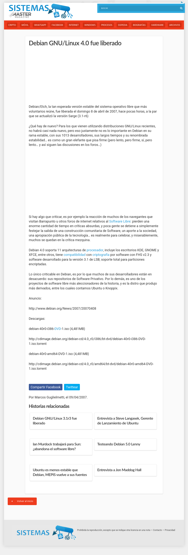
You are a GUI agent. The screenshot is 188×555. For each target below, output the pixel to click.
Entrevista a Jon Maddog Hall (119, 470)
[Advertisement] (56, 75)
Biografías (139, 25)
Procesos (106, 25)
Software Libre (120, 221)
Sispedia (122, 25)
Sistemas (41, 11)
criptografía (101, 255)
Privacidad (170, 530)
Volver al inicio (22, 501)
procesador (95, 250)
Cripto (12, 25)
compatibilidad (75, 255)
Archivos (174, 25)
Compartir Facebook (46, 387)
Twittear (72, 387)
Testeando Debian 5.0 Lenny (118, 444)
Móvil (24, 25)
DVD (58, 329)
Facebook (57, 25)
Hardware (157, 25)
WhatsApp (40, 25)
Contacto (157, 530)
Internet (74, 25)
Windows (89, 25)
